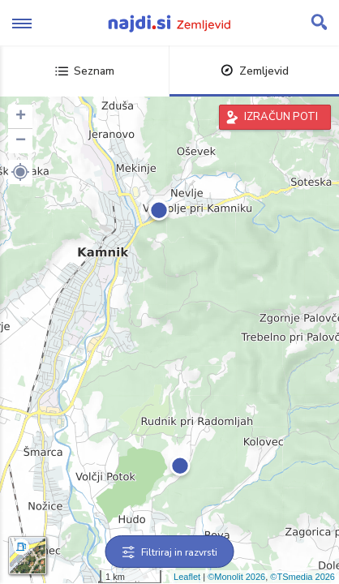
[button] (20, 172)
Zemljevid (255, 71)
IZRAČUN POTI (281, 117)
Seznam (84, 71)
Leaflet (187, 577)
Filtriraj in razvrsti (169, 552)
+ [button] (20, 117)
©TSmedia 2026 (302, 577)
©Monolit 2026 (236, 577)
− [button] (20, 141)
